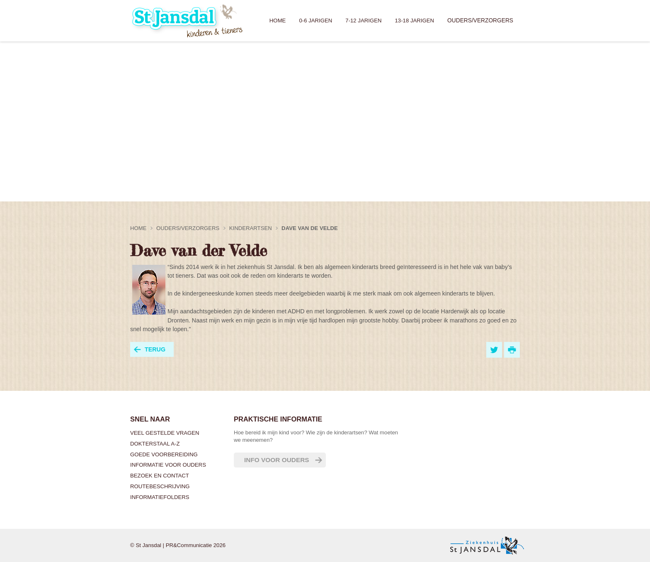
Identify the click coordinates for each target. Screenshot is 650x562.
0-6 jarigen (315, 20)
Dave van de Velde (309, 228)
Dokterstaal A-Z (154, 444)
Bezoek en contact (159, 475)
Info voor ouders (276, 459)
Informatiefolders (159, 497)
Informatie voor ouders (168, 465)
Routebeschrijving (160, 486)
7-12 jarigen (363, 20)
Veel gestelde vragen (164, 433)
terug (155, 349)
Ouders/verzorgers (480, 20)
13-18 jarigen (414, 20)
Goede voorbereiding (164, 454)
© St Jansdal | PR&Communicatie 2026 (178, 545)
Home (277, 20)
